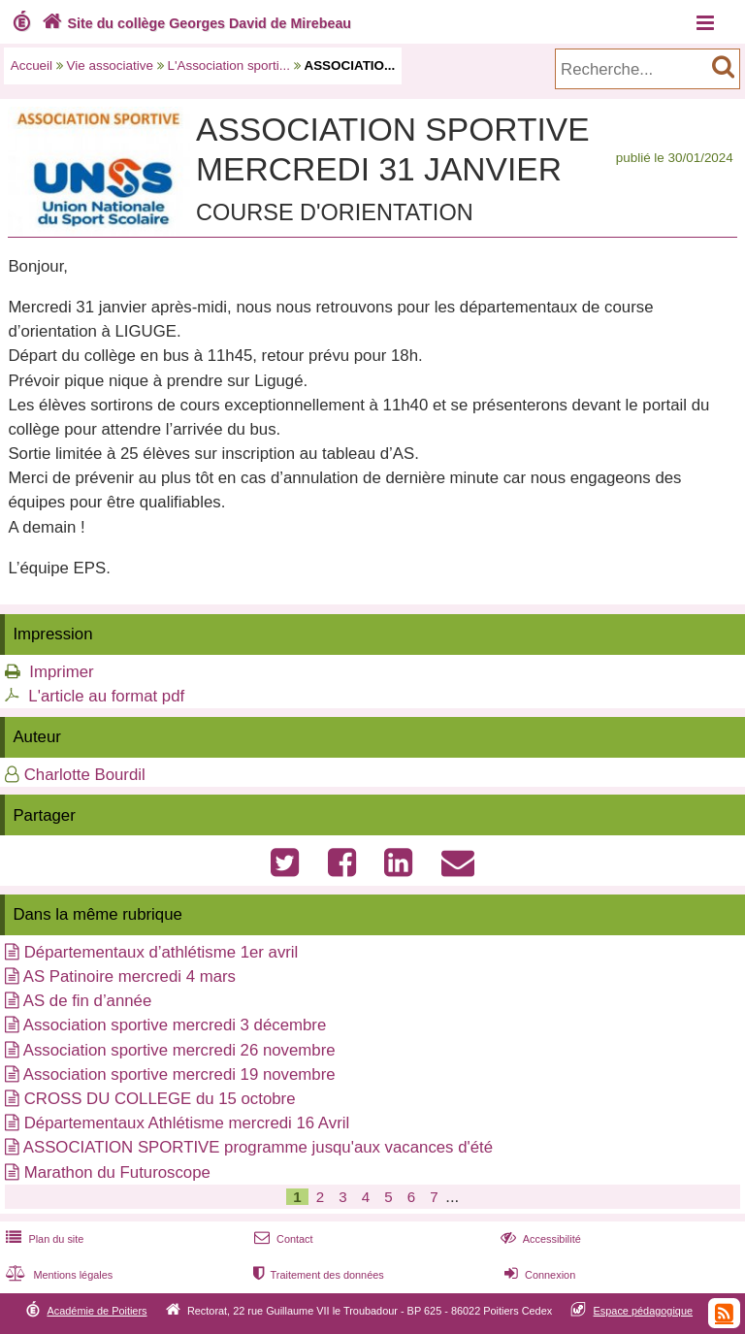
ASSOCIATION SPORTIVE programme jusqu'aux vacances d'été (258, 1147)
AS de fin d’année (87, 1001)
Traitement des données (316, 1275)
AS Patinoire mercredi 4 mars (129, 976)
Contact (281, 1239)
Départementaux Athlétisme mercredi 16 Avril (186, 1123)
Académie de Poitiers (96, 1311)
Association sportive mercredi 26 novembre (179, 1050)
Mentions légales (57, 1275)
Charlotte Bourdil (85, 774)
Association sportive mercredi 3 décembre (174, 1025)
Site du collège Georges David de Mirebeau (194, 23)
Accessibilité (539, 1239)
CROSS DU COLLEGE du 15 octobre (160, 1099)
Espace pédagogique (644, 1311)
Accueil (31, 65)
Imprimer (61, 672)
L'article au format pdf (106, 696)
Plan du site (42, 1239)
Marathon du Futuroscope (117, 1172)
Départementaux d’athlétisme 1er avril (161, 952)
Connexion (538, 1275)
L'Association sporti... (228, 65)
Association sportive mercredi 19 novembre (179, 1074)
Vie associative (110, 65)
